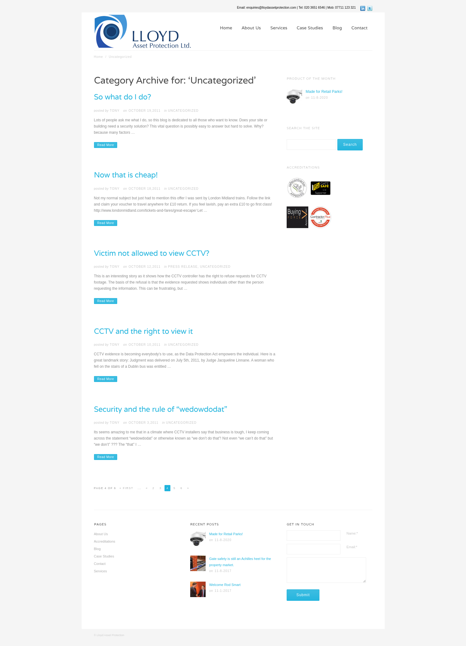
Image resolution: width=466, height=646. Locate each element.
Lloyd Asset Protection (110, 635)
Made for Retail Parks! (324, 91)
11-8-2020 (319, 97)
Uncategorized (183, 110)
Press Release (183, 266)
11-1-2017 (223, 590)
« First (126, 488)
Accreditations (104, 541)
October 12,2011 (144, 266)
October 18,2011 (144, 188)
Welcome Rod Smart (224, 585)
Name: (352, 533)
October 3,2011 (144, 422)
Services (100, 571)
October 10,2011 (144, 344)
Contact (100, 564)
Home (98, 57)
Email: (352, 547)
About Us (101, 534)
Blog (97, 549)
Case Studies (104, 556)
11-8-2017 (223, 571)
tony (115, 110)
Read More (105, 145)
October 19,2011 (144, 110)
